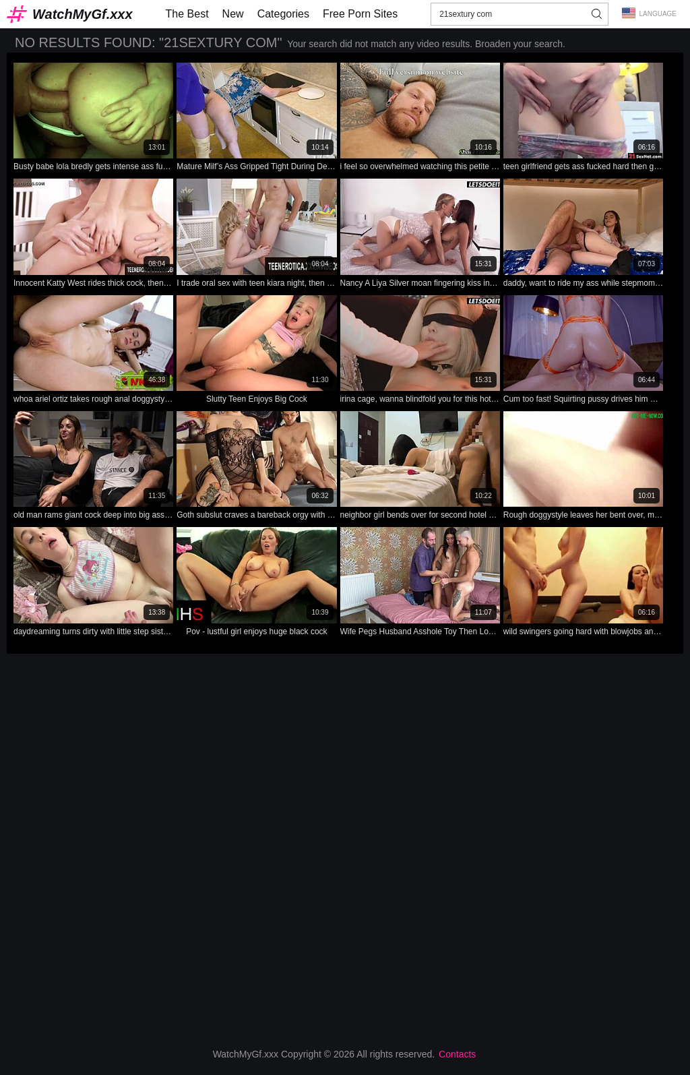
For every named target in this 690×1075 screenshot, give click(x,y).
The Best (187, 14)
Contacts (457, 1054)
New (233, 14)
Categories (283, 14)
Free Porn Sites (360, 14)
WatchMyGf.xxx (82, 14)
